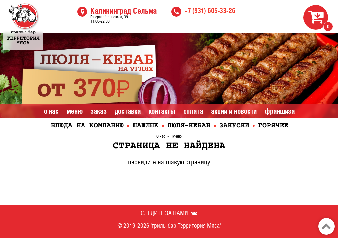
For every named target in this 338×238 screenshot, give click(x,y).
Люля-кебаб (188, 126)
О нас (51, 111)
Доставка (128, 111)
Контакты (162, 111)
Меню (75, 111)
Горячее (273, 126)
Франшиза (280, 111)
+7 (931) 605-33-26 (210, 10)
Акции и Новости (234, 111)
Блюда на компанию (87, 126)
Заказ (98, 111)
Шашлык (145, 126)
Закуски (234, 126)
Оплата (193, 111)
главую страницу (188, 162)
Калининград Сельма (123, 10)
